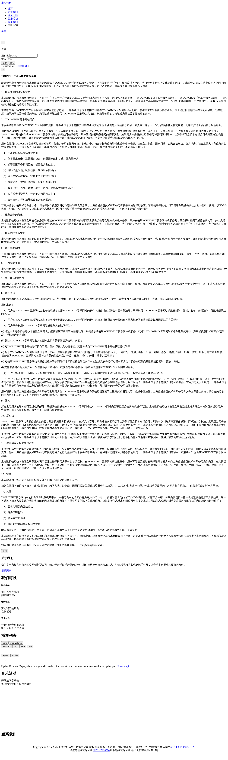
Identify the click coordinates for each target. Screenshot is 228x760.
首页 (10, 8)
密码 (3, 59)
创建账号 (22, 66)
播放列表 (6, 570)
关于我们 (13, 12)
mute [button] (5, 643)
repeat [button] (6, 655)
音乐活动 (13, 18)
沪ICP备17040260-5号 (183, 747)
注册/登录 (13, 25)
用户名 (5, 55)
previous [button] (6, 646)
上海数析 (6, 2)
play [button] (15, 646)
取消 (12, 62)
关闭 (5, 551)
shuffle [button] (15, 655)
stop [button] (23, 646)
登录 (5, 62)
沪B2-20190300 (101, 750)
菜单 (3, 31)
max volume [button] (16, 643)
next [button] (30, 646)
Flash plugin (123, 666)
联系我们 (13, 22)
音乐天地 (13, 15)
